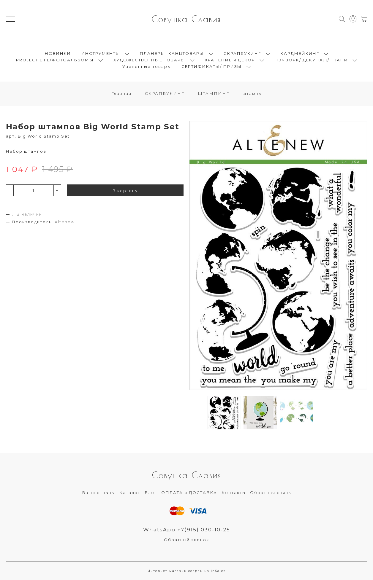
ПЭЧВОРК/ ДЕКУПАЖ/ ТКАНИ (311, 60)
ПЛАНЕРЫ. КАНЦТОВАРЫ (172, 53)
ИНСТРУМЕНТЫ (100, 53)
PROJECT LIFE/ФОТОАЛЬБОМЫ (55, 60)
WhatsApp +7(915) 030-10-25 (186, 530)
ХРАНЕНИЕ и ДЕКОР (230, 60)
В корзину (125, 190)
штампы (252, 93)
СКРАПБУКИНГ (242, 53)
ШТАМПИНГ (213, 93)
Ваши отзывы (98, 492)
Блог (151, 492)
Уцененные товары (146, 66)
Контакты (234, 492)
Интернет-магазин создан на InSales (187, 571)
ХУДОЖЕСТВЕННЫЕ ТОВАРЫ (149, 60)
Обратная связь (270, 492)
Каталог (129, 492)
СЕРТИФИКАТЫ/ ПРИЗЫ (211, 66)
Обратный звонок (186, 539)
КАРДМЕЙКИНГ (300, 53)
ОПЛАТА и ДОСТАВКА (189, 492)
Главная (121, 93)
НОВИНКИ (58, 53)
